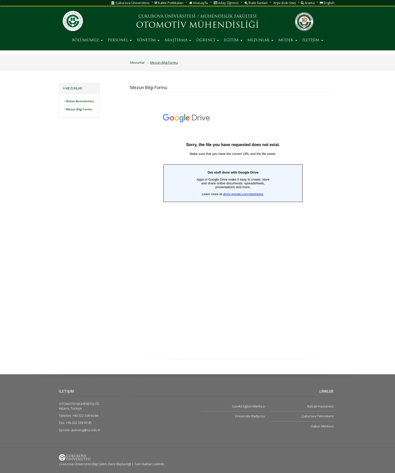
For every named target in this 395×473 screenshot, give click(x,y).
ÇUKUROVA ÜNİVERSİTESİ (166, 17)
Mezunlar (137, 62)
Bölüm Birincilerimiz (79, 101)
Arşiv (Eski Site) (284, 3)
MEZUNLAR (260, 40)
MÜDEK (287, 40)
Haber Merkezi (322, 426)
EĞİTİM (233, 40)
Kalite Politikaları (168, 3)
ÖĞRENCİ (207, 40)
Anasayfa (198, 3)
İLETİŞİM (312, 40)
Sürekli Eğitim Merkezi (248, 406)
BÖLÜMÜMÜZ (87, 40)
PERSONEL (120, 40)
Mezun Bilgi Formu (164, 62)
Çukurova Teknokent (318, 416)
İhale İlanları (256, 3)
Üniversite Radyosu (250, 416)
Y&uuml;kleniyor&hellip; (233, 228)
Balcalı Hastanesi (320, 406)
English (327, 3)
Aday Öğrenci (226, 3)
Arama (308, 3)
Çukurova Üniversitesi (130, 3)
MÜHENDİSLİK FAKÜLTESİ (228, 17)
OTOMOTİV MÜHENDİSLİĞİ (197, 26)
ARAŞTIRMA (177, 40)
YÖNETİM (148, 40)
